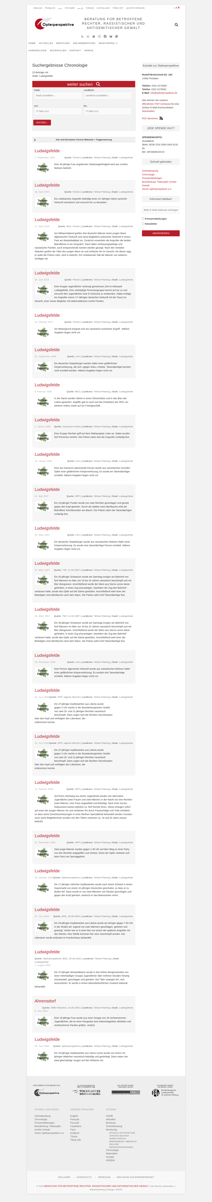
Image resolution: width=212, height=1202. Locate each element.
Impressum (104, 1181)
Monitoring (112, 46)
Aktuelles (51, 46)
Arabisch (74, 1136)
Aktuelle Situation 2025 (122, 1136)
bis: (85, 108)
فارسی (80, 8)
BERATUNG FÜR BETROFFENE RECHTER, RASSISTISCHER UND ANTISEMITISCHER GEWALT (112, 24)
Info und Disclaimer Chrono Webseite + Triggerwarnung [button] (72, 143)
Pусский (70, 8)
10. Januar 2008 (43, 464)
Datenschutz (84, 1181)
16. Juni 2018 (42, 283)
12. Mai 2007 (42, 499)
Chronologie (135, 46)
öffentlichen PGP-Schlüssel (156, 106)
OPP (77, 499)
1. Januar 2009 (43, 430)
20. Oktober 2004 (44, 881)
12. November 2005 (45, 845)
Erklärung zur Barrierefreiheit (135, 1181)
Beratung (68, 46)
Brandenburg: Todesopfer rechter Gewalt (48, 1131)
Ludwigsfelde (47, 154)
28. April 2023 (42, 195)
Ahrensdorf (45, 1004)
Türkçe (90, 8)
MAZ (77, 395)
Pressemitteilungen (152, 180)
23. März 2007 (42, 538)
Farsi (73, 1133)
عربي (60, 8)
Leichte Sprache (135, 8)
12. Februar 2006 (44, 792)
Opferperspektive (71, 881)
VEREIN (53, 53)
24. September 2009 (45, 359)
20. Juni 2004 (42, 919)
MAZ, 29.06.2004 (71, 919)
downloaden (148, 113)
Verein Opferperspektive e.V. (157, 191)
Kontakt (39, 53)
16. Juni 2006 (42, 700)
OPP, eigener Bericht (69, 700)
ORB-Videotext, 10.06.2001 (65, 1011)
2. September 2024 (45, 161)
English (38, 8)
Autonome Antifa (71, 430)
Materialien (156, 46)
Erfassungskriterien (121, 1150)
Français (50, 8)
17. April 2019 (42, 229)
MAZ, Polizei (73, 229)
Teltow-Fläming (102, 161)
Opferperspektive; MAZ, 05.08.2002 (62, 962)
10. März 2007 (42, 573)
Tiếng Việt (117, 8)
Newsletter (151, 226)
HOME (37, 46)
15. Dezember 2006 (45, 665)
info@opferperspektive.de (163, 95)
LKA (78, 359)
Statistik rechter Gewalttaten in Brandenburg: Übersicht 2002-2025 (123, 1143)
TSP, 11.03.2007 (71, 573)
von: (36, 108)
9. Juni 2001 (41, 1014)
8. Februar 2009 (43, 395)
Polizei (76, 161)
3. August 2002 (43, 968)
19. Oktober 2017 (44, 325)
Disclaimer (64, 1181)
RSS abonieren (152, 121)
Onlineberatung (89, 46)
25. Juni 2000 (42, 1049)
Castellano (103, 8)
